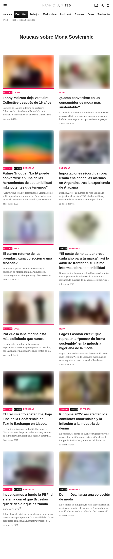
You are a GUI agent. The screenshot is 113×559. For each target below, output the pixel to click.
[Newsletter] (96, 5)
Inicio (5, 20)
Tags (14, 20)
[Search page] (102, 5)
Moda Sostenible (27, 20)
